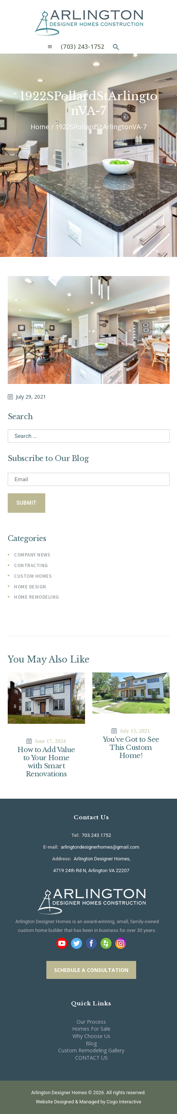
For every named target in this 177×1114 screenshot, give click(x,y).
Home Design (30, 587)
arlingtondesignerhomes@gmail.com (100, 847)
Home (40, 126)
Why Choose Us (91, 1036)
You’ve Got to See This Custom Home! (131, 747)
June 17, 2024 (50, 741)
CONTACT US (91, 1057)
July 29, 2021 (31, 396)
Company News (32, 555)
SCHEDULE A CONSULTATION (91, 969)
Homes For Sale (91, 1028)
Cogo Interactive (124, 1101)
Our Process (91, 1021)
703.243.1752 (96, 835)
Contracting (31, 565)
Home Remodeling (36, 597)
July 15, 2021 (135, 731)
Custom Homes (33, 576)
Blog (91, 1043)
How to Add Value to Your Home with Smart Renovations (46, 762)
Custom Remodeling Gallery (91, 1050)
